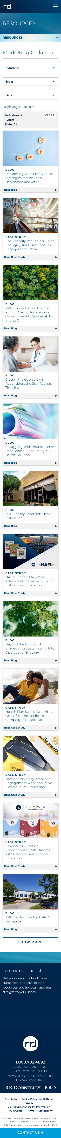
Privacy (29, 1102)
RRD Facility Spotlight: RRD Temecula (27, 919)
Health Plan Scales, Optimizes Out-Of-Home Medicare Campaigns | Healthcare (29, 716)
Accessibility (45, 1110)
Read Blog (31, 189)
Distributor (11, 1099)
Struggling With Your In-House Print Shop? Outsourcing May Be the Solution (30, 451)
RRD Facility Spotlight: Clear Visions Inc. (27, 516)
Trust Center (16, 1110)
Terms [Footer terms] (30, 1110)
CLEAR (49, 115)
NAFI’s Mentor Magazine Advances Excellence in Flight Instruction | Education (29, 581)
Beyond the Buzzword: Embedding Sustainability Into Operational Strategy (29, 648)
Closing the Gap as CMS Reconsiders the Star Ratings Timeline (28, 383)
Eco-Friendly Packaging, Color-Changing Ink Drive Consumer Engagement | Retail (30, 245)
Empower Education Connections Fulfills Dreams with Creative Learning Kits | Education (27, 852)
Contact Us (28, 1132)
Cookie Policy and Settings (37, 1099)
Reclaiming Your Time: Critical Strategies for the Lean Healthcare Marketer (29, 178)
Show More (30, 942)
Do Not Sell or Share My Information (28, 1106)
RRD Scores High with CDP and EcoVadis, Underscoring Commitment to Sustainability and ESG (29, 314)
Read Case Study (31, 256)
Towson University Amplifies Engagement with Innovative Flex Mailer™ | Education (28, 783)
